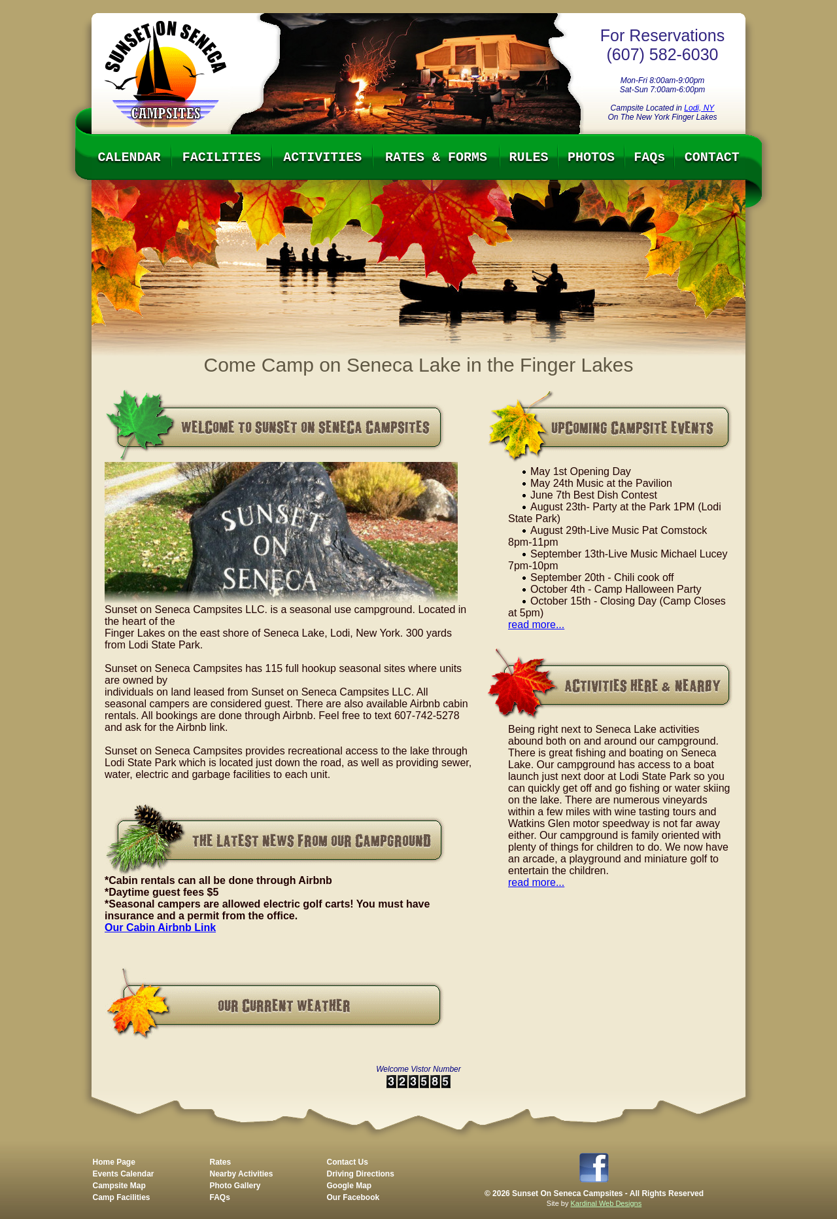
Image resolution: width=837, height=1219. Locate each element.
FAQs (220, 1197)
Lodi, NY (699, 108)
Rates (220, 1162)
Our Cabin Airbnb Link (160, 927)
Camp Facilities (121, 1197)
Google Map (349, 1185)
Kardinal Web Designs (606, 1203)
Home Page (114, 1162)
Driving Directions (360, 1173)
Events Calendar (123, 1173)
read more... (536, 624)
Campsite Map (119, 1185)
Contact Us (347, 1162)
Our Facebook (353, 1197)
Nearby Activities (241, 1173)
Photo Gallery (235, 1185)
